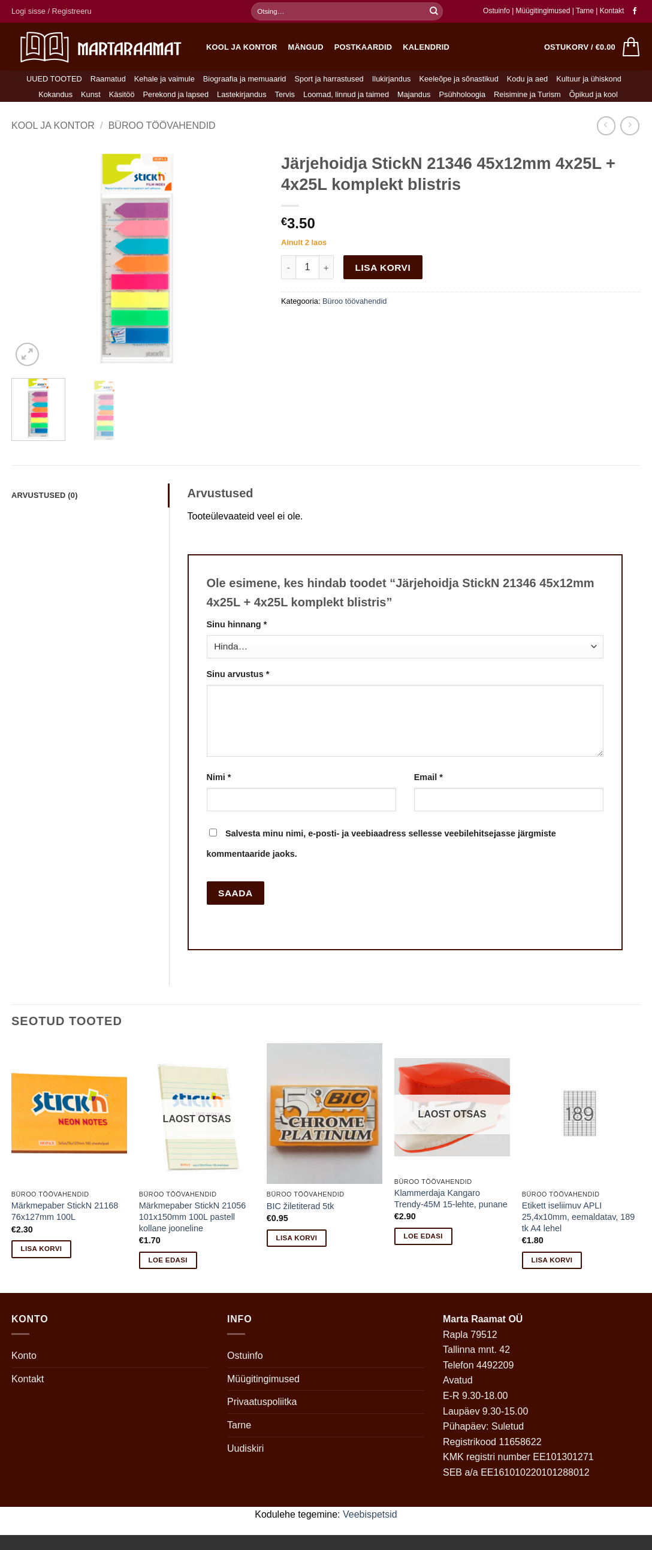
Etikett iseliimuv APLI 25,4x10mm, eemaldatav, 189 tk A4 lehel (578, 1216)
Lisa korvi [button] (41, 1248)
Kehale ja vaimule (164, 78)
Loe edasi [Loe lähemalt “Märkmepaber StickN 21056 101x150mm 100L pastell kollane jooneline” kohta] (168, 1260)
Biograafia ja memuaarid (244, 78)
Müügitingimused (543, 11)
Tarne (586, 11)
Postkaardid (363, 47)
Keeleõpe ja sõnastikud (458, 78)
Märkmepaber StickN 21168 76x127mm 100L (64, 1211)
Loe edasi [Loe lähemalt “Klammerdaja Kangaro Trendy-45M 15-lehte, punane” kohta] (423, 1236)
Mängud (306, 47)
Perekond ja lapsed (176, 94)
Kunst (91, 94)
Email (428, 777)
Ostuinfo (496, 11)
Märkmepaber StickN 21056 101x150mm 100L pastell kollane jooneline (192, 1216)
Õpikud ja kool (593, 94)
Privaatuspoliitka (262, 1402)
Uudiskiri (245, 1448)
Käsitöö (122, 94)
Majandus (414, 94)
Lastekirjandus (242, 94)
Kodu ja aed (527, 78)
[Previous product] (629, 125)
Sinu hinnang (237, 624)
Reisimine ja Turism (527, 94)
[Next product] (606, 125)
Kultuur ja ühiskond (588, 78)
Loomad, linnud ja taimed (346, 94)
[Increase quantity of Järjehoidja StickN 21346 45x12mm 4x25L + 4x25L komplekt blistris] (326, 267)
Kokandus (55, 94)
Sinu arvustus (238, 674)
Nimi (219, 777)
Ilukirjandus (391, 78)
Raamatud (108, 78)
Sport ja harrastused (328, 78)
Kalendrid (426, 47)
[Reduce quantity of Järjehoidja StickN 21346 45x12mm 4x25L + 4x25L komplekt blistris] (288, 267)
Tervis (285, 94)
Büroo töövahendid (162, 125)
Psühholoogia (462, 94)
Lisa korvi (383, 267)
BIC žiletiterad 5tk (300, 1206)
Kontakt (612, 11)
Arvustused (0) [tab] (44, 495)
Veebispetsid (370, 1514)
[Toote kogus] (307, 267)
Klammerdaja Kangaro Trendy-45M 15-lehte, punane (451, 1198)
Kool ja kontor (241, 47)
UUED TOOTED (54, 78)
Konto (24, 1355)
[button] (51, 11)
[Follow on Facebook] (634, 11)
